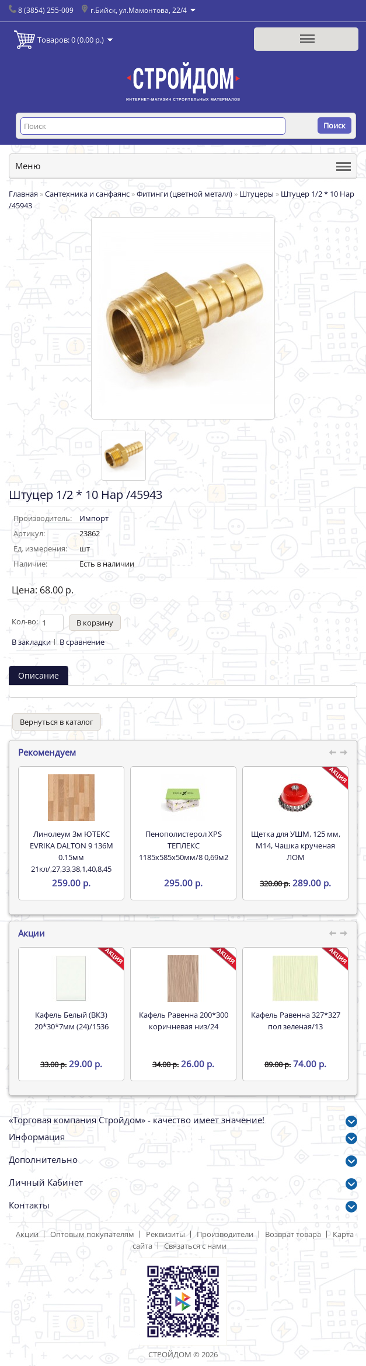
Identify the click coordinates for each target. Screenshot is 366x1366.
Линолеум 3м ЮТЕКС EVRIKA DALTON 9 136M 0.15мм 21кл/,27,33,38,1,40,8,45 (71, 851)
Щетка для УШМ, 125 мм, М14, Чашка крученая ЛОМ (295, 845)
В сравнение (82, 642)
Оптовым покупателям (92, 1234)
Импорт (94, 518)
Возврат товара (293, 1234)
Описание (38, 675)
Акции (27, 1234)
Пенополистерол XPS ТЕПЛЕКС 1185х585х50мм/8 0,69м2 (183, 845)
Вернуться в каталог (56, 722)
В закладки (31, 642)
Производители (225, 1234)
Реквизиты (165, 1234)
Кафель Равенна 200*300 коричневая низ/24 (183, 1020)
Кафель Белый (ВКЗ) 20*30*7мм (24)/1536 (71, 1020)
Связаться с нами (195, 1246)
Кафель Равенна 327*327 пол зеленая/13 (295, 1020)
